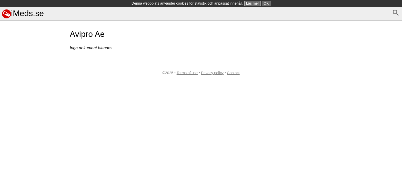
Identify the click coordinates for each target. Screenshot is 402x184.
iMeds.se (23, 13)
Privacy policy (212, 73)
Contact (233, 73)
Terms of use (187, 73)
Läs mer (252, 3)
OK (266, 3)
